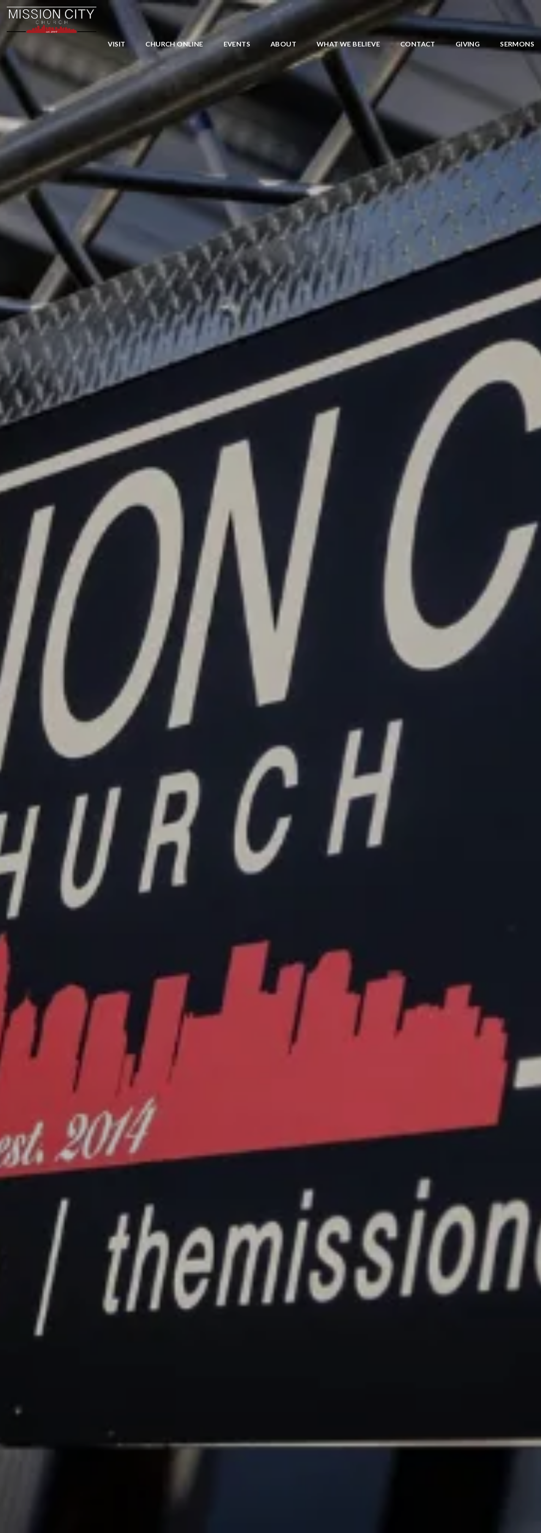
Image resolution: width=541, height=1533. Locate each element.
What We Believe (348, 44)
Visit (116, 44)
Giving (468, 44)
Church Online (174, 44)
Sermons (517, 44)
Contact (417, 44)
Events (237, 44)
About (283, 44)
